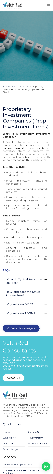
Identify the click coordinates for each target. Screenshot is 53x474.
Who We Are (10, 437)
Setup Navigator (11, 449)
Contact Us (34, 432)
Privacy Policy (35, 437)
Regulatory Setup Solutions (17, 464)
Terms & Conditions (38, 443)
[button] (21, 328)
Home (6, 432)
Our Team (8, 443)
